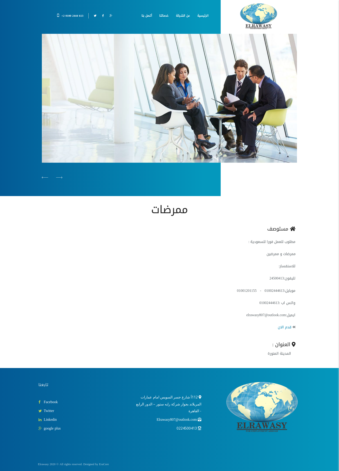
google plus (52, 428)
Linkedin (50, 419)
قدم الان (284, 327)
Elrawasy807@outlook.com (177, 419)
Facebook (51, 401)
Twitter (49, 410)
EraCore (104, 464)
